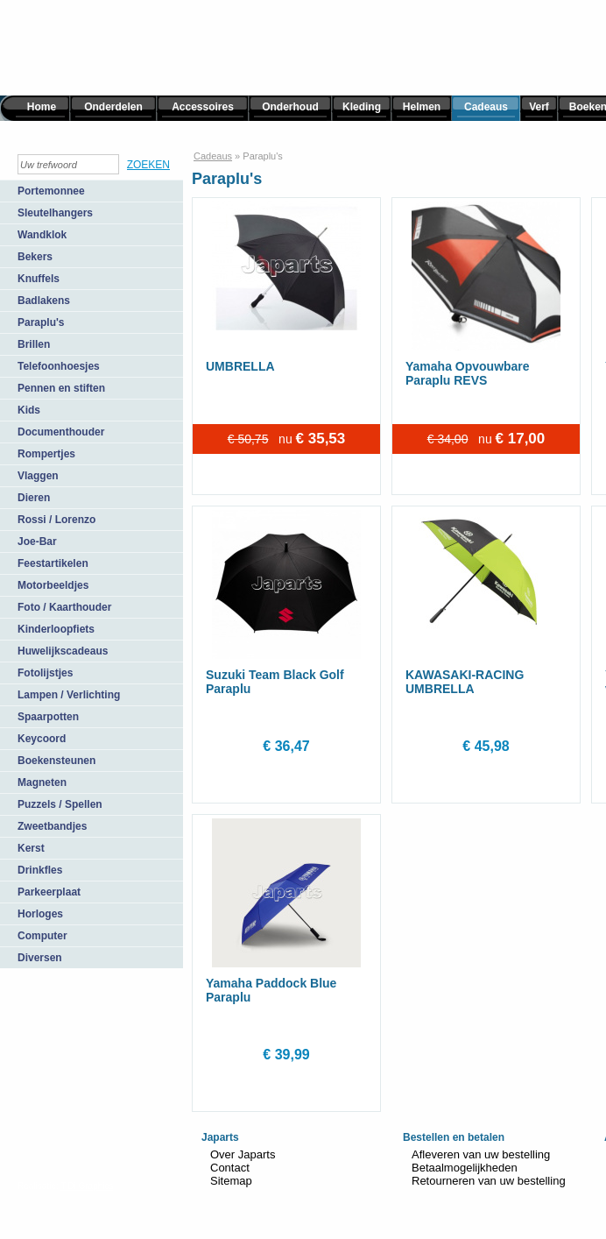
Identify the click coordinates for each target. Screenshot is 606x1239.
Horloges (40, 914)
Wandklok (42, 235)
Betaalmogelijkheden (465, 1167)
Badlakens (44, 300)
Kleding (361, 107)
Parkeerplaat (49, 892)
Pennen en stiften (61, 388)
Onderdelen (113, 107)
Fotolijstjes (45, 673)
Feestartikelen (53, 563)
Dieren (34, 498)
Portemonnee (51, 191)
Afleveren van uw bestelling (481, 1154)
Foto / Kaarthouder (64, 607)
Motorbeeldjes (53, 585)
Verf (539, 107)
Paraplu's (41, 322)
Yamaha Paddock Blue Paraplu (271, 990)
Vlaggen (38, 476)
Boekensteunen (56, 760)
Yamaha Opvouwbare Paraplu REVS (467, 373)
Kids (29, 410)
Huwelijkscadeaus (63, 651)
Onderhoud (290, 107)
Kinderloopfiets (56, 629)
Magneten (42, 782)
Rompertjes (46, 454)
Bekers (35, 257)
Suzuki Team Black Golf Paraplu (275, 682)
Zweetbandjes (52, 826)
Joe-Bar (37, 541)
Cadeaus (486, 107)
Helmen (421, 107)
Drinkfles (40, 870)
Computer (42, 936)
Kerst (31, 848)
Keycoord (42, 739)
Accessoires (203, 107)
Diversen (40, 958)
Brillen (34, 344)
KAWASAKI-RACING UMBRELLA (464, 682)
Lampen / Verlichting (69, 695)
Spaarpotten (48, 717)
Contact (230, 1167)
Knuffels (39, 279)
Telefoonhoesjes (59, 366)
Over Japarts (242, 1154)
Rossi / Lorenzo (56, 519)
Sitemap (231, 1180)
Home (41, 107)
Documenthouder (61, 432)
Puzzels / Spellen (60, 804)
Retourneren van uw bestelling (489, 1180)
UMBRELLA (240, 366)
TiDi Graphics (86, 1186)
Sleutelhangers (55, 213)
